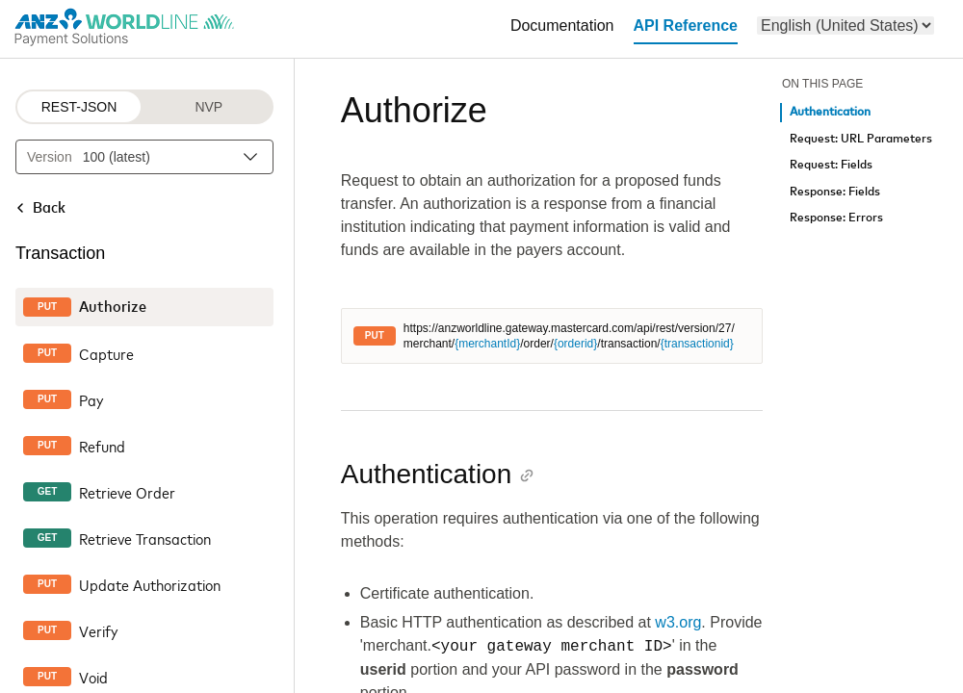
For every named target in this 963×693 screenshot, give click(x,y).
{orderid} (575, 343)
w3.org (678, 622)
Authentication (830, 112)
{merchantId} (487, 343)
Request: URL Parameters (861, 139)
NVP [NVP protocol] (208, 107)
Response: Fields (835, 192)
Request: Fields (831, 165)
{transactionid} (697, 343)
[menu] (845, 25)
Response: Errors (836, 218)
